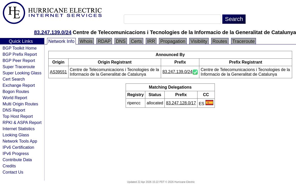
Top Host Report (18, 116)
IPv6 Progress (16, 153)
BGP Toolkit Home (20, 48)
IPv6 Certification (18, 147)
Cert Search (14, 79)
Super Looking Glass (22, 73)
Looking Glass (16, 135)
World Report (15, 97)
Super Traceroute (19, 66)
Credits (9, 166)
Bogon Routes (16, 91)
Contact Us (13, 172)
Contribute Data (17, 159)
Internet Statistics (19, 128)
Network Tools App (20, 141)
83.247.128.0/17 (181, 103)
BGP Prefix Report (20, 54)
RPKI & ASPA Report (22, 122)
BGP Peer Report (19, 60)
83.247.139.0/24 (53, 32)
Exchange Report (19, 85)
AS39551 (58, 72)
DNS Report (14, 110)
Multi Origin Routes (20, 104)
